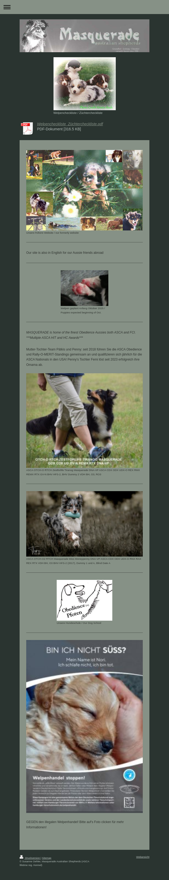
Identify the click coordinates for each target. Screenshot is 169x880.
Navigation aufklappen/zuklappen (84, 7)
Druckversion (30, 857)
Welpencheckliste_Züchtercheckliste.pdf (70, 124)
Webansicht (142, 856)
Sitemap (46, 857)
